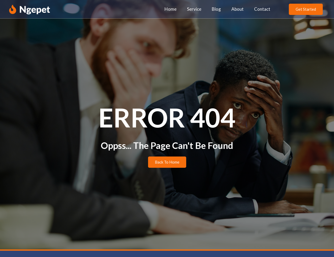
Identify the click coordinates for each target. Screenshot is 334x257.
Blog (216, 9)
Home (171, 9)
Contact (262, 9)
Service (194, 9)
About (237, 9)
